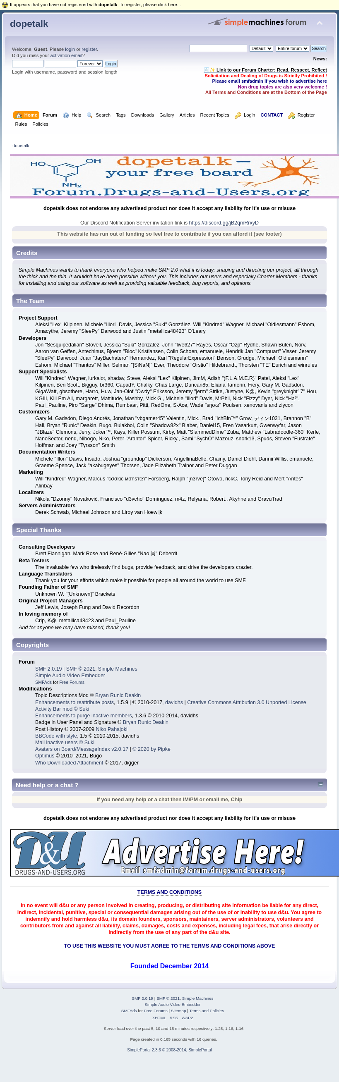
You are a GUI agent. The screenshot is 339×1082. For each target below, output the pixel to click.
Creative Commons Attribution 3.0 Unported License (246, 702)
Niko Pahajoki (111, 729)
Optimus (44, 756)
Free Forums (71, 682)
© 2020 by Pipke (151, 749)
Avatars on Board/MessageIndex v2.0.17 (81, 749)
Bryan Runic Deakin (118, 695)
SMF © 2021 (80, 669)
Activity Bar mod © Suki (62, 709)
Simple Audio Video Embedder (70, 675)
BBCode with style (56, 736)
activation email (66, 55)
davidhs (174, 702)
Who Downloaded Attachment (69, 763)
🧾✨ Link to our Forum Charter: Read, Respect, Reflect (265, 69)
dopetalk (29, 24)
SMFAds (43, 682)
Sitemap (178, 1010)
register (89, 49)
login (70, 49)
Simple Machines (117, 669)
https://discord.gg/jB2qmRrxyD (224, 223)
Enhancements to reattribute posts (74, 702)
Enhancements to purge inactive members (83, 716)
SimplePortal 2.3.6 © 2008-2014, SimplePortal (169, 1050)
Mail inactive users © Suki (64, 742)
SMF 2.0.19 (48, 669)
